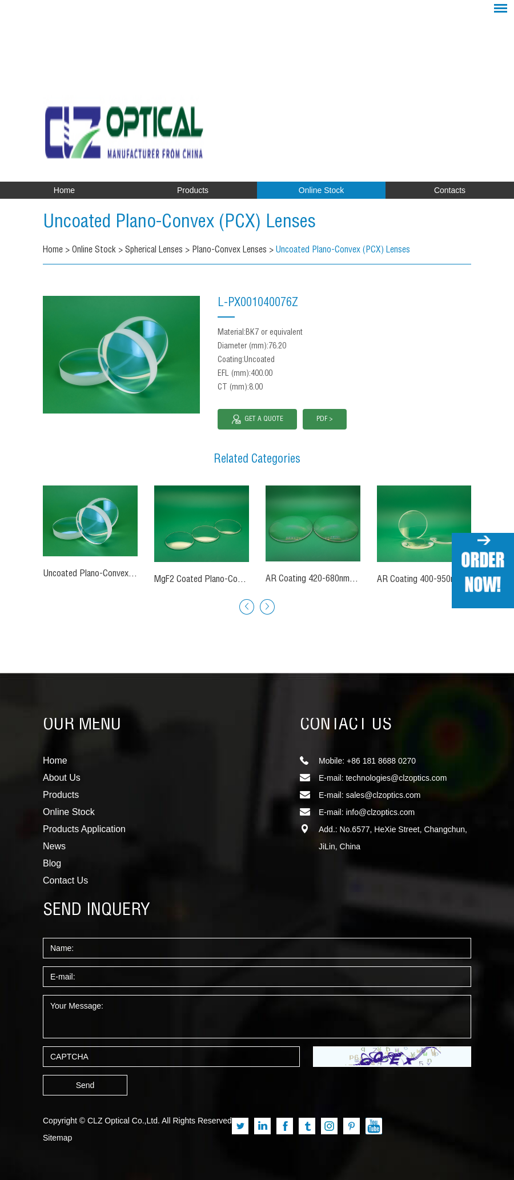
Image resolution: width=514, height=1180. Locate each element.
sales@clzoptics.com (383, 795)
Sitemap (57, 1137)
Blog (52, 863)
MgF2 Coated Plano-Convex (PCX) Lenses (229, 580)
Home (64, 190)
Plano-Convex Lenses (233, 250)
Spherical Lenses (156, 250)
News (54, 846)
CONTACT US (346, 725)
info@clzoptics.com (380, 812)
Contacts (449, 190)
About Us (62, 777)
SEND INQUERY (96, 911)
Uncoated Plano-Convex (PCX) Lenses (201, 222)
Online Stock (321, 190)
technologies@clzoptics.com (396, 777)
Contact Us (65, 880)
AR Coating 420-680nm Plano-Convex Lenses (347, 579)
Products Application (84, 829)
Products (192, 190)
